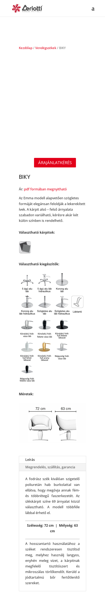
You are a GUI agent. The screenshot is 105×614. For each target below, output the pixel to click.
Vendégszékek (45, 48)
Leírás (30, 459)
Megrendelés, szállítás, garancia (50, 467)
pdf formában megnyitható (45, 189)
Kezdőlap (25, 48)
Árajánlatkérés (55, 162)
